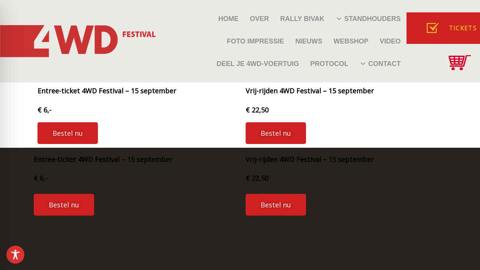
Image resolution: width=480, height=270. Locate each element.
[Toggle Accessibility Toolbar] (15, 254)
